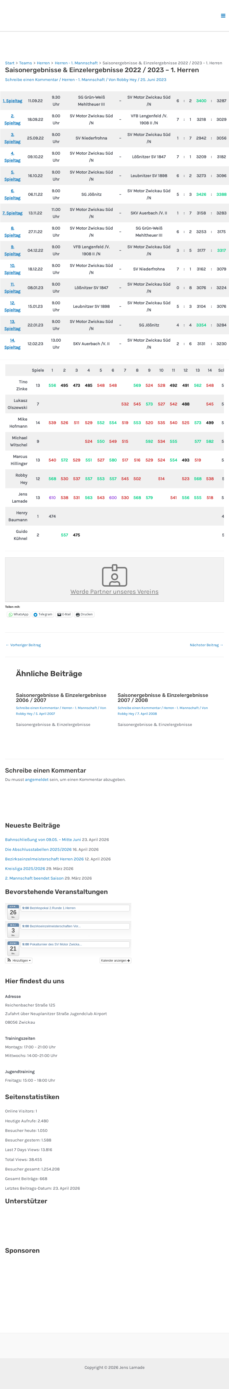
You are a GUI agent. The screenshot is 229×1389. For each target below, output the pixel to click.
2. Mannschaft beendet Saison (34, 878)
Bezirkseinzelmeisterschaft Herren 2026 (44, 858)
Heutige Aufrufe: (21, 1120)
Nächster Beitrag (206, 645)
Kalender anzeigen (115, 960)
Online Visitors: (20, 1110)
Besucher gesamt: (23, 1169)
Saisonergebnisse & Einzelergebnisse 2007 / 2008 (163, 697)
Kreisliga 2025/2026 (25, 868)
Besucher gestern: (23, 1139)
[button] (18, 960)
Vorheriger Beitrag (23, 645)
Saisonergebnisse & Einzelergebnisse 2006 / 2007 (61, 697)
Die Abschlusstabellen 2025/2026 (38, 849)
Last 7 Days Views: (23, 1149)
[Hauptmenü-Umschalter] (223, 15)
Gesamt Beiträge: (22, 1178)
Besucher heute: (21, 1130)
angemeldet (36, 779)
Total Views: (17, 1159)
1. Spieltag (12, 100)
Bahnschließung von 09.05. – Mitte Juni (43, 839)
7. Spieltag (12, 212)
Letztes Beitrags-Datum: (29, 1188)
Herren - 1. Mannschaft (83, 79)
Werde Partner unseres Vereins (114, 579)
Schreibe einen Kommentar (31, 79)
